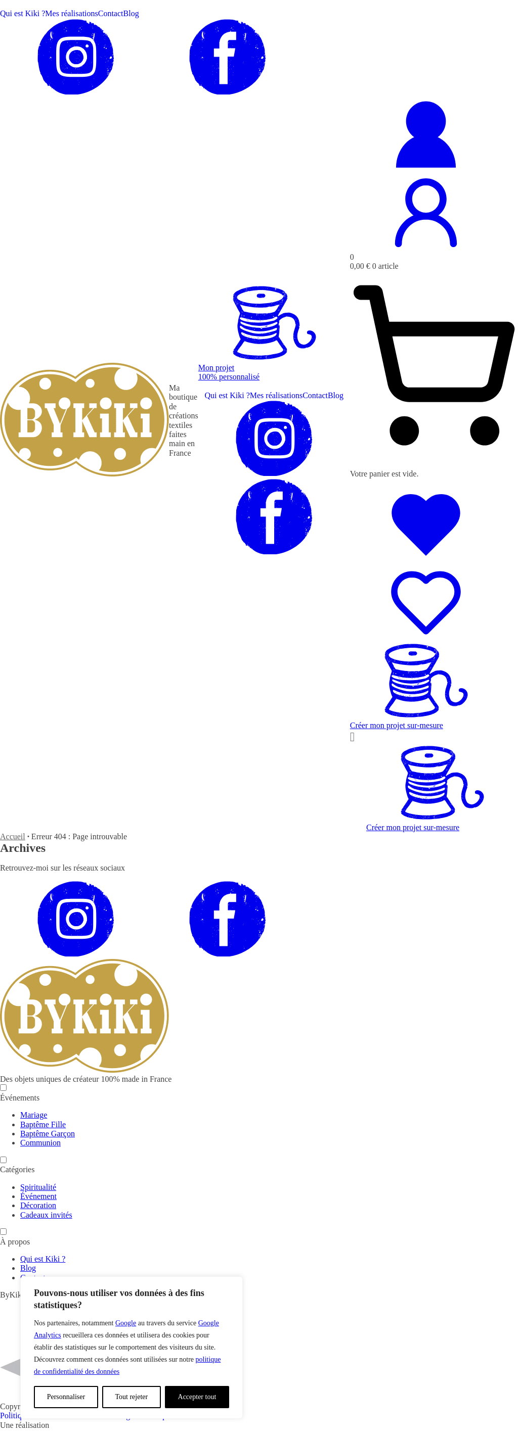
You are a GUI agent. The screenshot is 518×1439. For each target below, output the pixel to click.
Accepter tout (197, 1397)
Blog (131, 13)
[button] (274, 367)
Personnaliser (66, 1397)
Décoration (38, 1205)
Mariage (33, 1115)
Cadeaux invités (46, 1215)
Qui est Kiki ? (22, 13)
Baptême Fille (43, 1124)
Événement (38, 1196)
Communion (40, 1142)
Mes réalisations (71, 13)
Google (125, 1323)
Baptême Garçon (47, 1133)
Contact (110, 13)
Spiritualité (38, 1187)
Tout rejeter (131, 1397)
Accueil (12, 836)
